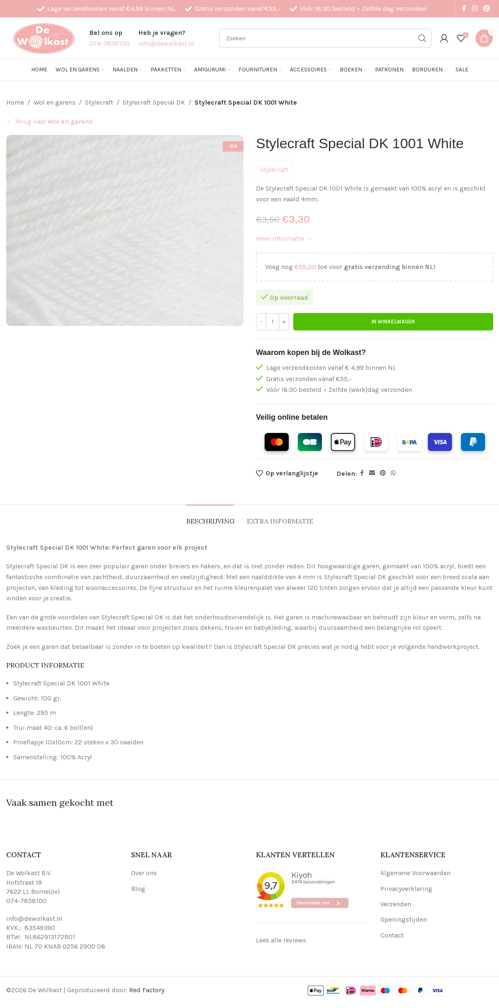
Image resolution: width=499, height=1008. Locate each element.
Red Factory (146, 990)
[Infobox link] (109, 38)
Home (15, 102)
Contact (392, 935)
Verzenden (395, 904)
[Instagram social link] (474, 8)
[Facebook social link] (464, 8)
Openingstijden (403, 919)
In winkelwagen (393, 321)
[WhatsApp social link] (393, 474)
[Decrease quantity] (261, 321)
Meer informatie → (284, 239)
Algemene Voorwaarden (415, 873)
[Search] (325, 38)
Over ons (144, 873)
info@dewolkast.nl (34, 918)
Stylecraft (99, 102)
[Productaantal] (272, 321)
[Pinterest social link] (487, 8)
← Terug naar (49, 121)
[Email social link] (372, 474)
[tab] (210, 517)
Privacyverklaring (406, 889)
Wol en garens (54, 102)
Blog (138, 889)
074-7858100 (26, 901)
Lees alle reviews (281, 940)
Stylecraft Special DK (154, 102)
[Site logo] (43, 38)
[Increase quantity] (284, 321)
